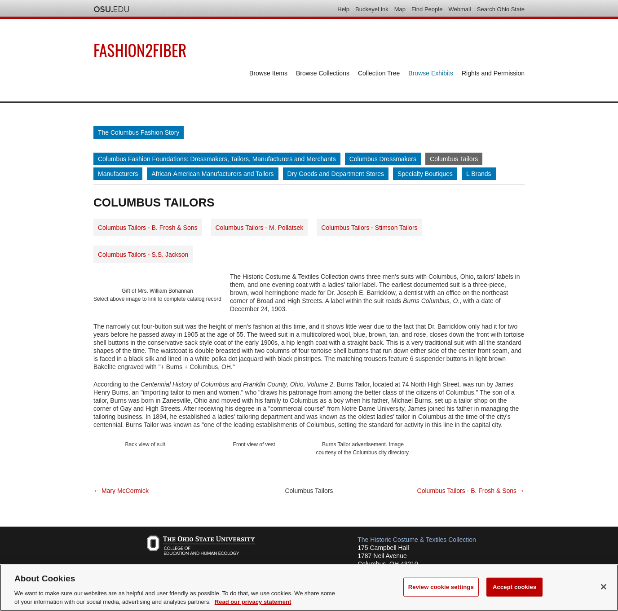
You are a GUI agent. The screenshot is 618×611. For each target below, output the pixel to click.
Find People (426, 9)
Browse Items (268, 73)
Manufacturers (118, 173)
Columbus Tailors (454, 159)
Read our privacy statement (253, 601)
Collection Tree (379, 73)
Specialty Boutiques (425, 173)
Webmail (459, 9)
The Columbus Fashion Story (138, 132)
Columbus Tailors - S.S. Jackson (143, 254)
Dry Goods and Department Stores (335, 173)
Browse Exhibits (430, 73)
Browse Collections (322, 73)
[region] (309, 587)
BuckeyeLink (371, 9)
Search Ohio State (501, 9)
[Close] (604, 587)
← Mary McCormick (121, 490)
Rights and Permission (493, 73)
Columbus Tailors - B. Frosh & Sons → (471, 490)
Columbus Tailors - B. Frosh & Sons (148, 227)
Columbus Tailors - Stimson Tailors (369, 227)
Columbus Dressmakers (382, 159)
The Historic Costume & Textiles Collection (417, 539)
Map (400, 9)
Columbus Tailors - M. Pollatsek (260, 227)
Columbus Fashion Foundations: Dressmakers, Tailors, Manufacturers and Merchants (217, 159)
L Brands (478, 173)
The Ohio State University (111, 9)
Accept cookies (514, 587)
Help (343, 9)
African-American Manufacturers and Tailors (212, 173)
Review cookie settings (441, 587)
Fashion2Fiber (139, 50)
